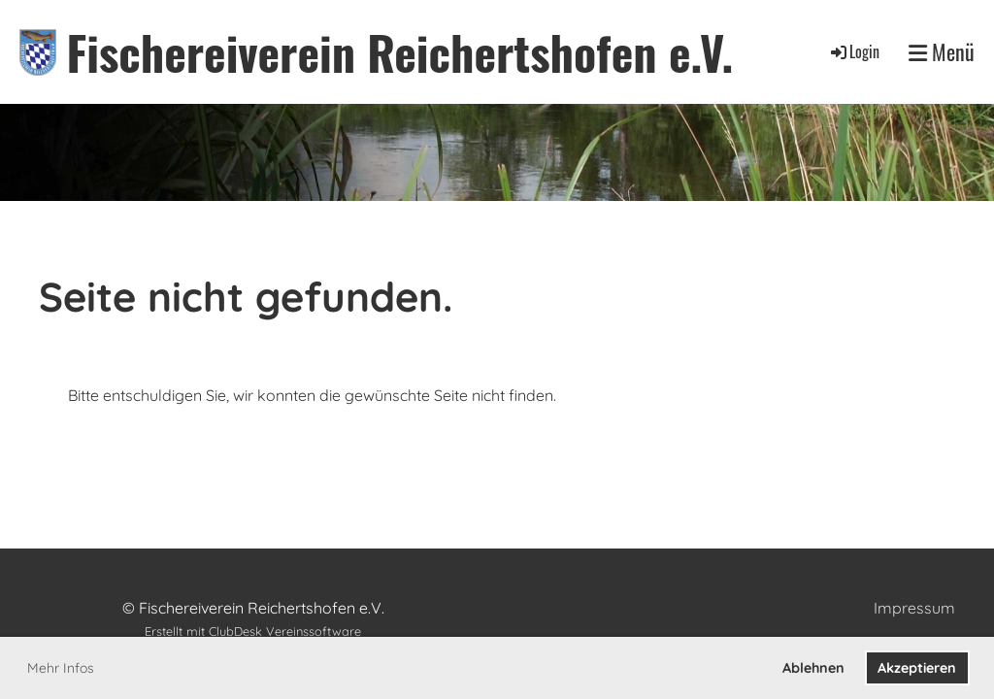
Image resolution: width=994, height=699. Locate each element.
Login (853, 51)
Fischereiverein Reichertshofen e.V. (399, 51)
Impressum (914, 607)
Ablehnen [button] (813, 668)
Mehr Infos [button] (60, 668)
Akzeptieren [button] (917, 668)
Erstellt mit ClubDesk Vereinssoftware (253, 631)
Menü (942, 52)
